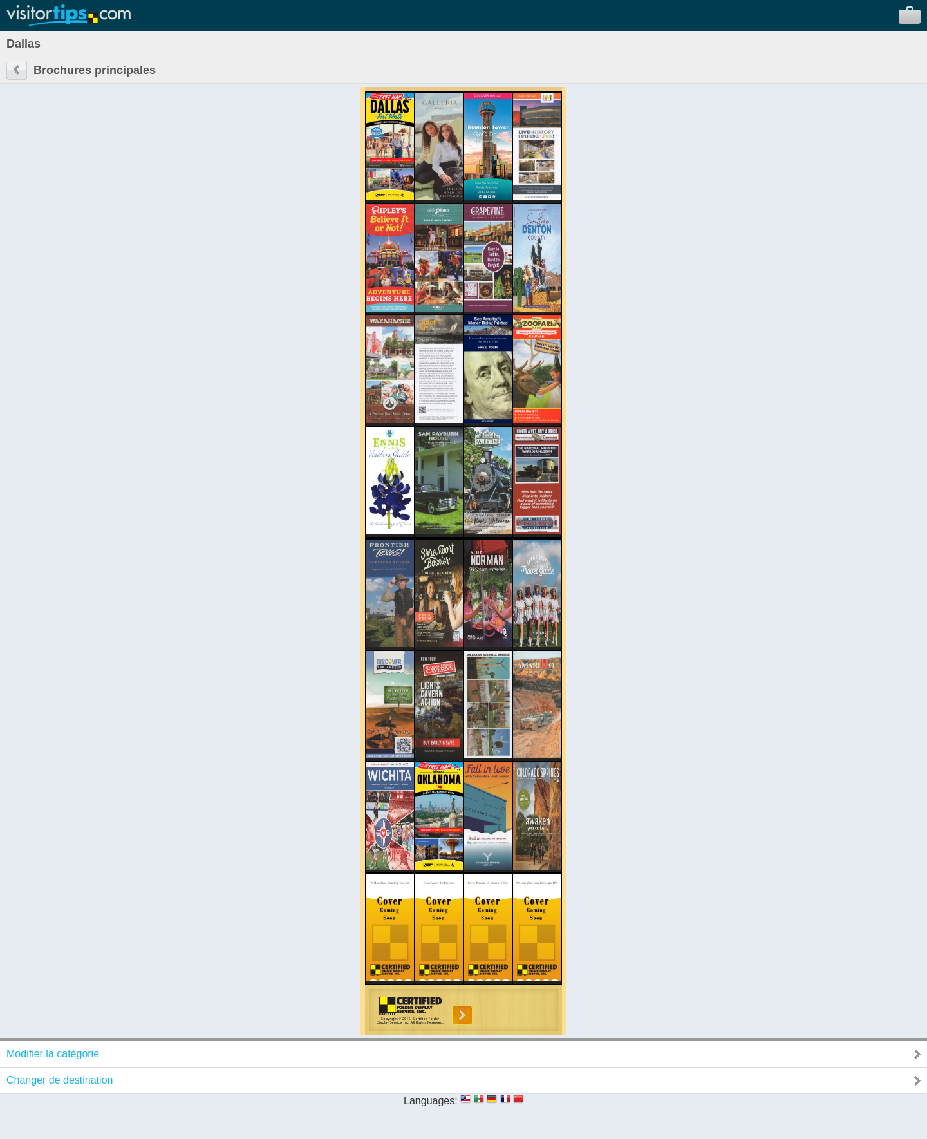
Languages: (431, 1100)
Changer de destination (59, 1080)
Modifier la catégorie (52, 1053)
